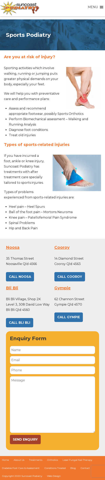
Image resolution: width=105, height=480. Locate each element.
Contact (85, 468)
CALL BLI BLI (19, 323)
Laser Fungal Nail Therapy (77, 459)
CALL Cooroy (69, 277)
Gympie (62, 288)
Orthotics (52, 459)
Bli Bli (12, 288)
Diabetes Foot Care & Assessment (21, 468)
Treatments (35, 459)
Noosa (13, 247)
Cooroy (62, 247)
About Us (19, 459)
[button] (93, 7)
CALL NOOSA (20, 277)
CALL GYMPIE (68, 317)
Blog (73, 468)
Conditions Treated (55, 468)
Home (5, 459)
